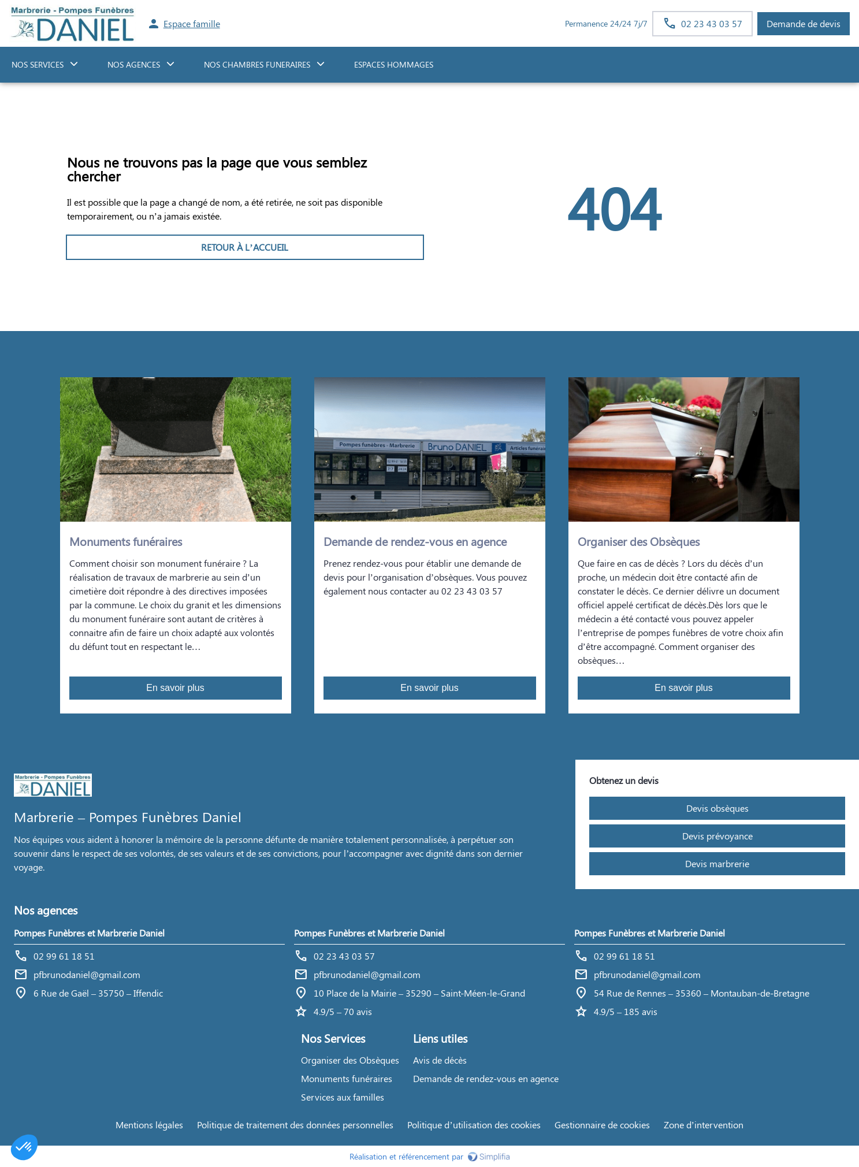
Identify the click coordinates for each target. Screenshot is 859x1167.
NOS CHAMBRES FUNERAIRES (257, 64)
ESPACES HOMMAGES (393, 64)
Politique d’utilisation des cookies (473, 1124)
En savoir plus (175, 688)
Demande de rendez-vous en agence (486, 1078)
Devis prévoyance (717, 836)
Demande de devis (804, 23)
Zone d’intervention (703, 1124)
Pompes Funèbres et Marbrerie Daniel (89, 933)
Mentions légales (149, 1124)
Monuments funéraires (346, 1078)
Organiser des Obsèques (350, 1060)
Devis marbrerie (717, 863)
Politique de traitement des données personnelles (295, 1124)
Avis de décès (440, 1060)
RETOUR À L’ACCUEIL (244, 247)
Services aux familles (342, 1097)
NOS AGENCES (133, 64)
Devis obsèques (717, 808)
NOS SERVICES (38, 64)
